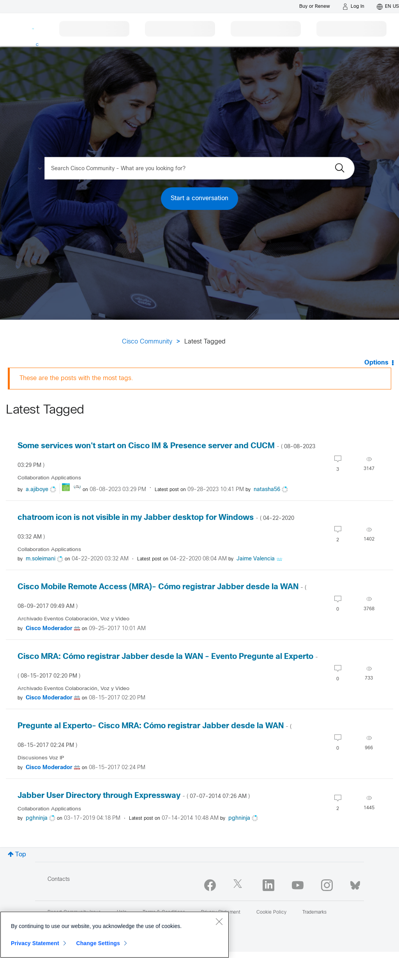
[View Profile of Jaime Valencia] (256, 559)
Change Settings (98, 943)
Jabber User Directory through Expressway (134, 796)
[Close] (219, 921)
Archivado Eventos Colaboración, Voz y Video (73, 619)
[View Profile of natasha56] (267, 489)
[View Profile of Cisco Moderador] (49, 628)
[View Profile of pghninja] (37, 818)
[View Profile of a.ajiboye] (37, 489)
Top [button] (20, 855)
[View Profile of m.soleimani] (40, 559)
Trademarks (314, 912)
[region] (114, 934)
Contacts (59, 879)
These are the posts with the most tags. (76, 378)
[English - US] (388, 6)
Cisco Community (147, 342)
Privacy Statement (35, 943)
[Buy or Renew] (314, 6)
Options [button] (376, 363)
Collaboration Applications (49, 478)
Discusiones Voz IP (41, 758)
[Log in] (353, 6)
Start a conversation (199, 198)
